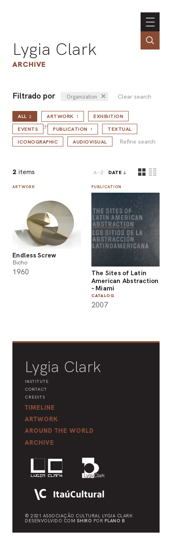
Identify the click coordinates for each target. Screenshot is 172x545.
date (115, 172)
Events (28, 129)
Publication (73, 129)
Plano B (115, 521)
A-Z (98, 172)
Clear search (134, 96)
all (25, 116)
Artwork (63, 116)
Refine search (137, 141)
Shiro (84, 521)
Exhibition (108, 116)
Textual (120, 129)
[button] (59, 431)
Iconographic (38, 142)
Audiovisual (90, 142)
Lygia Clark (54, 49)
